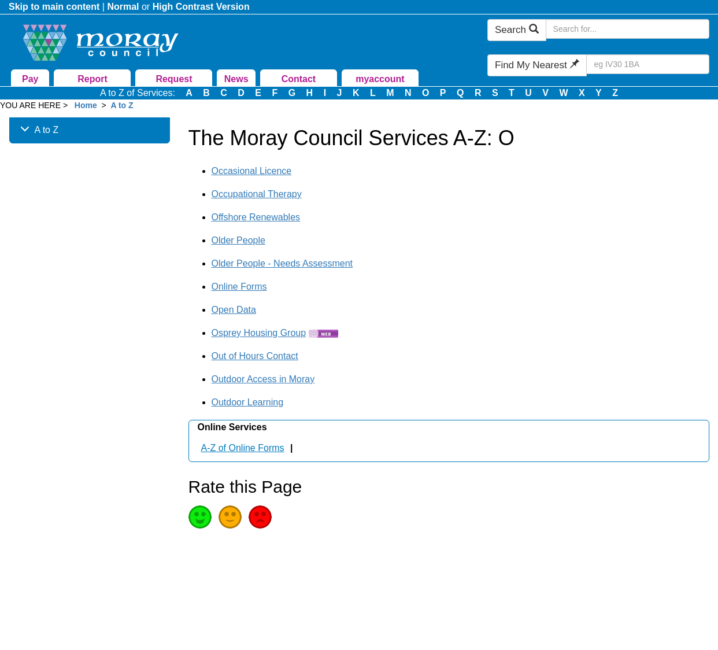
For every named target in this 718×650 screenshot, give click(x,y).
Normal (123, 7)
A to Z (121, 105)
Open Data (234, 310)
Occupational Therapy (257, 194)
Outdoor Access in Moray (263, 379)
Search (517, 29)
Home (86, 105)
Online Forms (239, 286)
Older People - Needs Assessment (282, 263)
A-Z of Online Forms (242, 448)
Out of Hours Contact (255, 356)
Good (200, 517)
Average (230, 517)
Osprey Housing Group (259, 333)
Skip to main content (54, 7)
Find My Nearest (537, 65)
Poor (260, 517)
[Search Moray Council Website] (627, 29)
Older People (238, 240)
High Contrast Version (201, 7)
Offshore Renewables (256, 217)
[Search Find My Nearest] (647, 64)
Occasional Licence (252, 171)
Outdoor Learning (248, 402)
